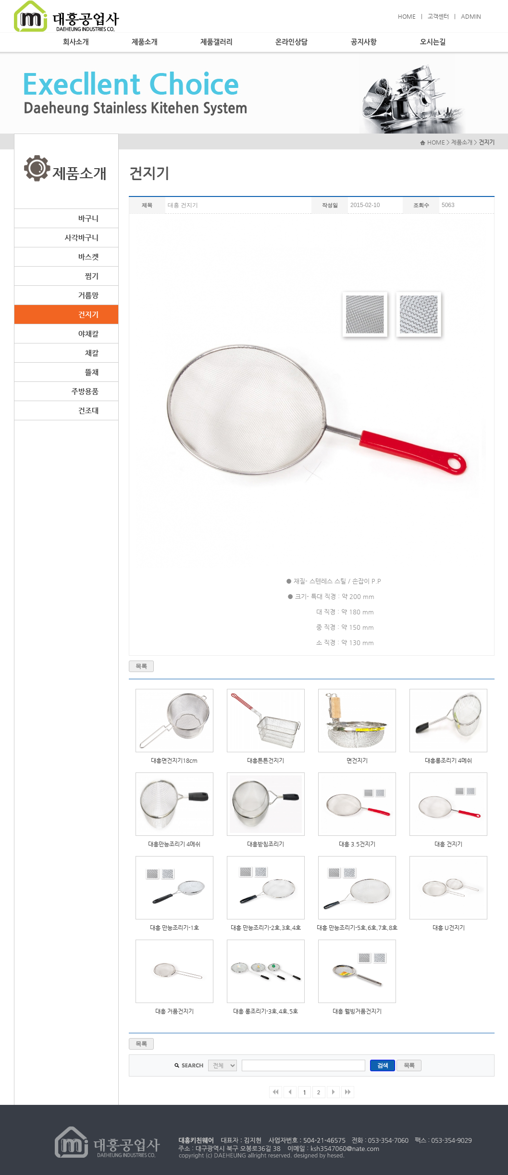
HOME (407, 16)
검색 (382, 1065)
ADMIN (471, 16)
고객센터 (438, 16)
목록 (141, 666)
